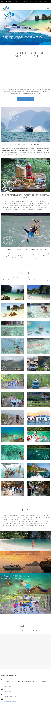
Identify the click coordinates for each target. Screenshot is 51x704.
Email (39, 1)
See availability (22, 549)
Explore (7, 549)
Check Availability (25, 99)
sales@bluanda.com (10, 701)
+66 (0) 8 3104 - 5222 (24, 1)
